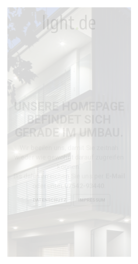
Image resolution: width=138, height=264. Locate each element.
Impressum (91, 200)
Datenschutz (49, 200)
